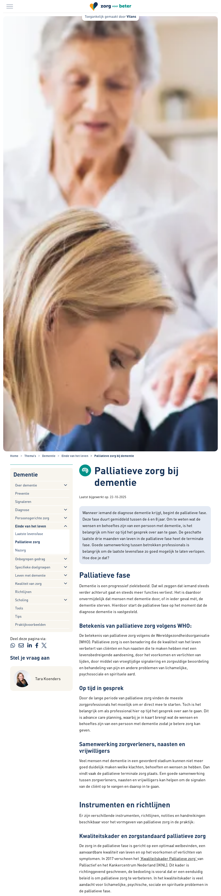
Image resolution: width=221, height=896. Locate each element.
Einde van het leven (30, 526)
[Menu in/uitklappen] (9, 6)
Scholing (21, 600)
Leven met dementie (30, 575)
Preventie (22, 493)
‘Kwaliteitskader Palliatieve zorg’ (168, 858)
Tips (18, 616)
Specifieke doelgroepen (32, 567)
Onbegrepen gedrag (30, 559)
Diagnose (22, 509)
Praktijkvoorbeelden (30, 624)
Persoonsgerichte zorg (32, 518)
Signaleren (23, 501)
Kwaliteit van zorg (28, 583)
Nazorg (20, 550)
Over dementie (26, 485)
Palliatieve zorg (27, 542)
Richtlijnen (23, 591)
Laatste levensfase (29, 533)
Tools (19, 608)
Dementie (25, 474)
